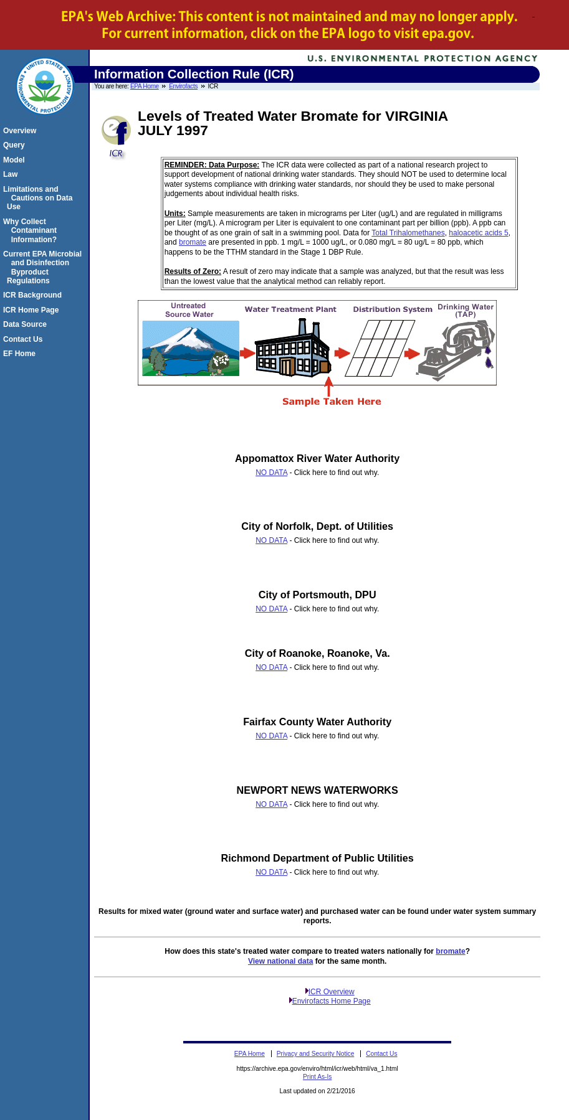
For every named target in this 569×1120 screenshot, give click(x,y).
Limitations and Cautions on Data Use (39, 198)
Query (16, 145)
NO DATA (271, 472)
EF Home (21, 353)
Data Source (27, 324)
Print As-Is (317, 1076)
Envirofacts (183, 86)
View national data (280, 961)
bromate (192, 242)
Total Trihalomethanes (407, 232)
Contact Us (24, 339)
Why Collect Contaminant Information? (32, 230)
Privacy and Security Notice (316, 1053)
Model (16, 160)
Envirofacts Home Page (331, 1001)
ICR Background (34, 295)
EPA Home (144, 86)
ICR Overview (331, 991)
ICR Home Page (33, 310)
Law (12, 174)
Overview (21, 130)
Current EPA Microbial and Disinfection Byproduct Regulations (44, 267)
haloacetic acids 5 (478, 232)
